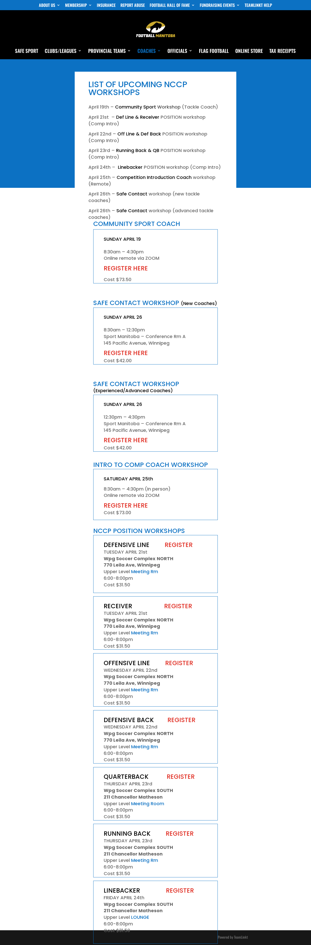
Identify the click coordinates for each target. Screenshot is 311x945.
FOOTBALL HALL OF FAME (170, 5)
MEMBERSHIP (76, 5)
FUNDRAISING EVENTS (217, 5)
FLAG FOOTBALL (214, 51)
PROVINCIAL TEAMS (107, 51)
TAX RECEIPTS (282, 51)
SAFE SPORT (26, 51)
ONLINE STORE (249, 51)
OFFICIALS (177, 51)
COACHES (146, 51)
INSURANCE (106, 5)
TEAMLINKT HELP (258, 5)
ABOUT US (47, 5)
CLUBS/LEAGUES (60, 51)
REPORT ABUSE (132, 5)
